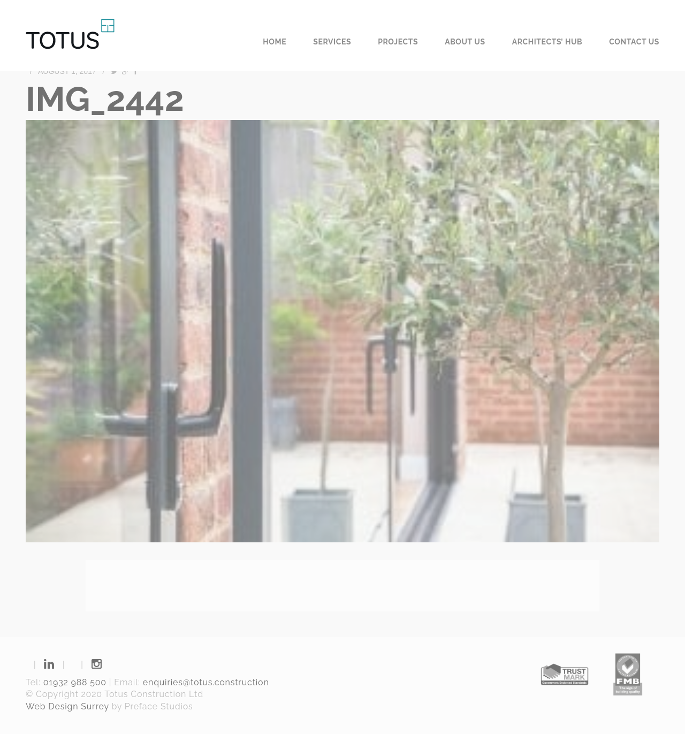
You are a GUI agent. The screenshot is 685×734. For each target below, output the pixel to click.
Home (274, 41)
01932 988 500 (74, 682)
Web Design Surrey (67, 706)
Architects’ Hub (547, 41)
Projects (398, 41)
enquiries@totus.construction (206, 682)
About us (465, 41)
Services (332, 41)
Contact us (634, 41)
